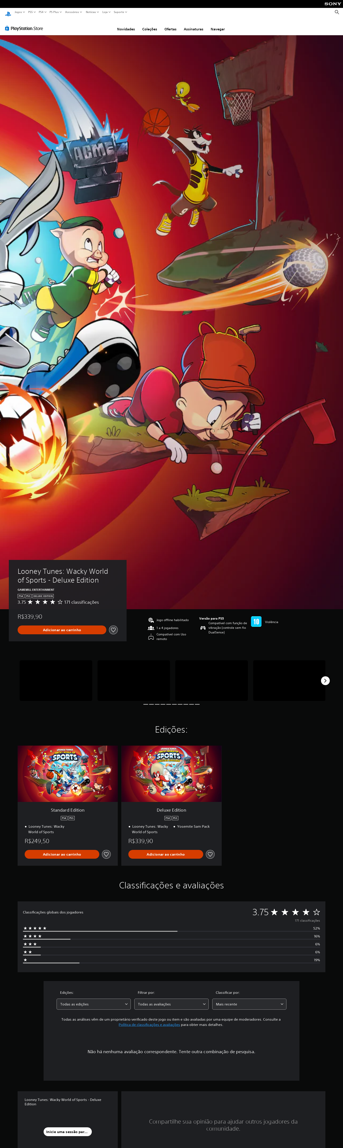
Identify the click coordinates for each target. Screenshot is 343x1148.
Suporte (119, 12)
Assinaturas (193, 25)
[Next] (325, 676)
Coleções (149, 25)
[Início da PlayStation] (8, 12)
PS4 (41, 12)
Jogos (18, 12)
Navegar (218, 25)
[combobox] (94, 999)
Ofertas (170, 25)
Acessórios (72, 12)
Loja (105, 12)
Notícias (91, 12)
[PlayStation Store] (25, 24)
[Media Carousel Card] (56, 676)
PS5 (30, 12)
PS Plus (54, 12)
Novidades (126, 25)
